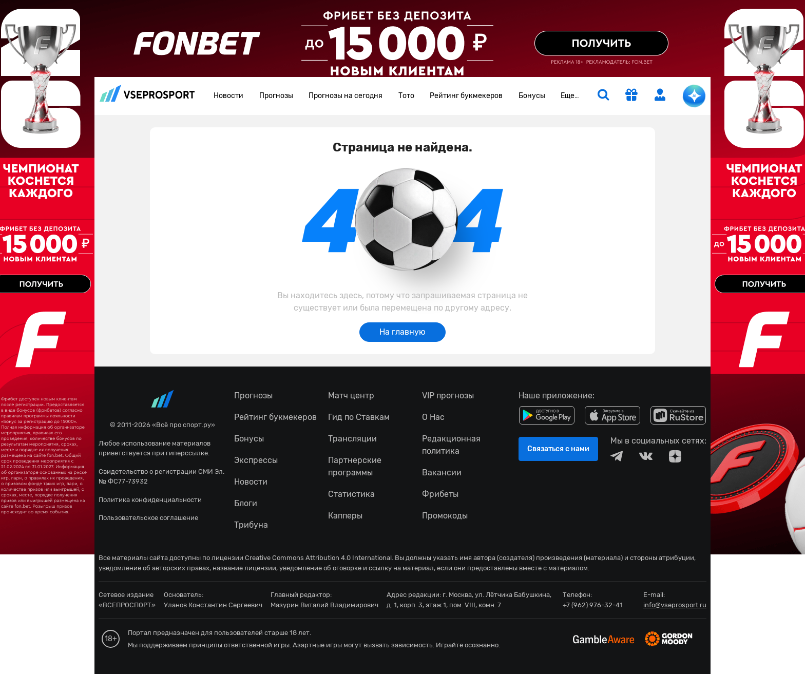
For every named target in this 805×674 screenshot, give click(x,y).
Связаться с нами (558, 449)
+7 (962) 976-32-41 (593, 605)
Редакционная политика (451, 445)
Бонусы (532, 95)
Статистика (351, 494)
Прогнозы (276, 95)
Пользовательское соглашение (148, 518)
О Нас (433, 417)
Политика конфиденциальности (150, 500)
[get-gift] (631, 96)
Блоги (245, 503)
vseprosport (147, 93)
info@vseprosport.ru (674, 605)
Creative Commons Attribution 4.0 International (318, 558)
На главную (402, 332)
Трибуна (251, 525)
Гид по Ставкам (359, 417)
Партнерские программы (354, 466)
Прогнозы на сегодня (345, 95)
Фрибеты (440, 494)
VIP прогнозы (448, 395)
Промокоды (445, 516)
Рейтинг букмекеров (466, 95)
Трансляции (352, 439)
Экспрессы (256, 460)
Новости (228, 95)
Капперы (345, 516)
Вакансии (442, 472)
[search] (603, 96)
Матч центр (351, 395)
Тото (406, 95)
